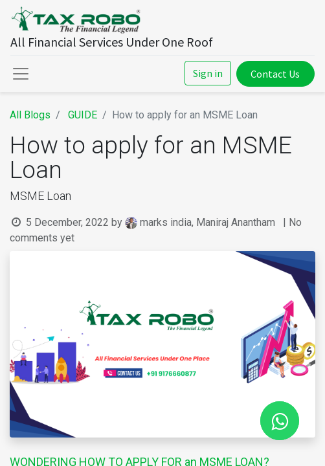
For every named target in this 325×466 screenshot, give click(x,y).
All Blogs (30, 115)
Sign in (208, 73)
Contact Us (275, 73)
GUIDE (82, 115)
